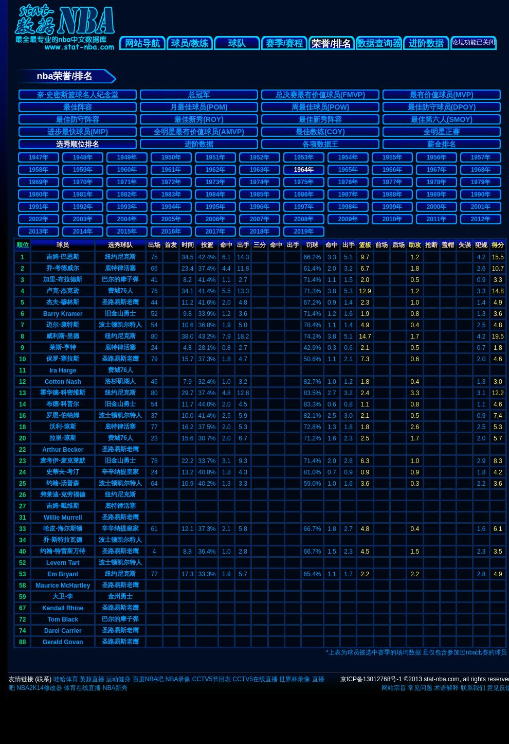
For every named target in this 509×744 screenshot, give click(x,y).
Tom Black (62, 619)
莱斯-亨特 (62, 347)
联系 (43, 679)
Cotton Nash (63, 381)
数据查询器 (379, 43)
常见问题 (420, 688)
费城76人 (120, 290)
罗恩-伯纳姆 (62, 415)
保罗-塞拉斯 (62, 358)
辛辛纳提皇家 (120, 471)
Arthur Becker (62, 449)
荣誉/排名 (331, 44)
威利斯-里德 (62, 336)
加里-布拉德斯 (62, 279)
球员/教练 (190, 43)
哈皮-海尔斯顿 (62, 528)
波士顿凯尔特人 (120, 324)
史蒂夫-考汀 (62, 471)
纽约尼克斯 (120, 256)
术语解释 (446, 688)
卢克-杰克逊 (62, 290)
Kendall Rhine (62, 608)
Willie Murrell (63, 517)
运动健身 (118, 679)
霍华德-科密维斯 (62, 392)
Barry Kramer (63, 313)
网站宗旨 (393, 688)
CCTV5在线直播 (254, 679)
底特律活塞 (120, 268)
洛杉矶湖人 (120, 381)
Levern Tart (62, 562)
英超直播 (92, 679)
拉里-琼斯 (62, 437)
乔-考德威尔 (62, 268)
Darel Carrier (63, 630)
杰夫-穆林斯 (62, 302)
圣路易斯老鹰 (120, 302)
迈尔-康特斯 (62, 324)
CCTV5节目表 (211, 679)
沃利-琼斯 (62, 426)
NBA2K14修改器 (39, 688)
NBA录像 (178, 679)
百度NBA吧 (148, 679)
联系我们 (473, 688)
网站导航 (142, 43)
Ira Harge (62, 370)
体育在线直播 (82, 688)
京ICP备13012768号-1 (371, 679)
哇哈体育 (65, 679)
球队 (237, 43)
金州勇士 (120, 596)
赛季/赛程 (284, 43)
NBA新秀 (115, 688)
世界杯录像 (294, 679)
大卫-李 (62, 596)
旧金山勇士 (120, 313)
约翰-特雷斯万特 (62, 551)
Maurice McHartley (62, 585)
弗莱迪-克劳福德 (62, 494)
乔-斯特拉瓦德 (62, 539)
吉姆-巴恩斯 (62, 256)
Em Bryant (62, 574)
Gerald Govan (63, 642)
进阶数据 (426, 43)
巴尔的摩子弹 (120, 279)
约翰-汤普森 (62, 483)
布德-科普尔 (62, 404)
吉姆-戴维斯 (62, 505)
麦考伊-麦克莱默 (62, 460)
